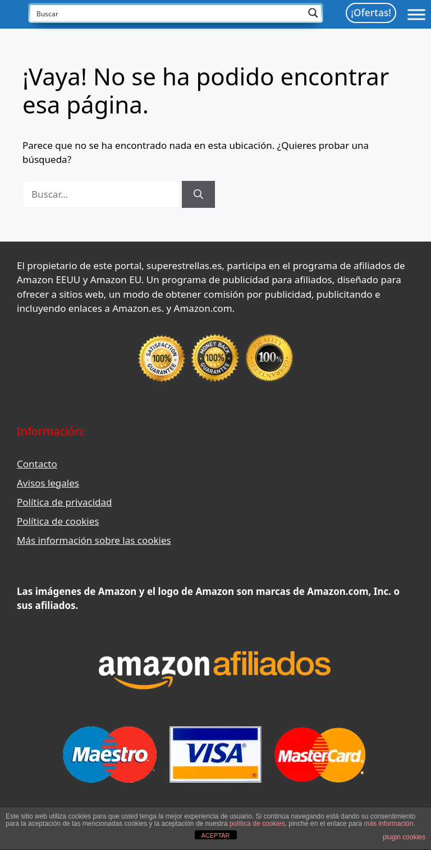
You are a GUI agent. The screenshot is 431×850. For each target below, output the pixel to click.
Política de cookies (58, 521)
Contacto (37, 463)
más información (388, 824)
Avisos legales (48, 482)
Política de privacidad (64, 502)
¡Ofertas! (371, 12)
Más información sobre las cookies (94, 540)
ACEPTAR (215, 835)
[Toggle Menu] (416, 14)
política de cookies (257, 824)
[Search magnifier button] (313, 13)
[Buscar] (198, 194)
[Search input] (168, 12)
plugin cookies (404, 837)
